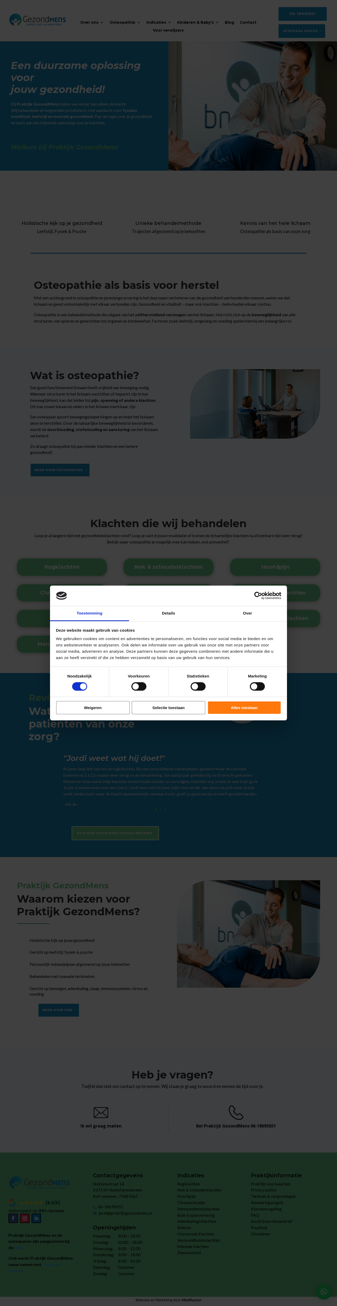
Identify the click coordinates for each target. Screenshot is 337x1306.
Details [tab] (168, 613)
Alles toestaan (244, 707)
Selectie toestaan (168, 707)
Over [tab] (247, 613)
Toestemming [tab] (89, 613)
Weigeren (93, 707)
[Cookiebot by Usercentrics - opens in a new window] (258, 596)
